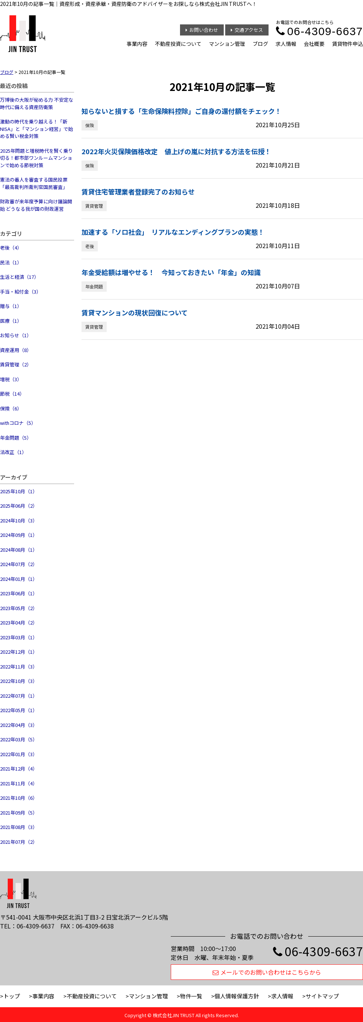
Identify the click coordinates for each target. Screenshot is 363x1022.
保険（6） (11, 408)
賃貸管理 (94, 206)
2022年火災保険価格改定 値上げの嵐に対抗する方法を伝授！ (176, 151)
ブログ (260, 43)
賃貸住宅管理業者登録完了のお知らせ (138, 191)
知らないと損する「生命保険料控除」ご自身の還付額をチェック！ (181, 111)
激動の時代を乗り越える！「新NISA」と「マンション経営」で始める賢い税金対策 (36, 128)
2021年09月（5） (18, 812)
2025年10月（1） (18, 491)
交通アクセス (247, 29)
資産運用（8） (15, 349)
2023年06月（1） (18, 593)
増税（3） (11, 379)
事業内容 (137, 43)
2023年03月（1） (18, 637)
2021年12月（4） (18, 768)
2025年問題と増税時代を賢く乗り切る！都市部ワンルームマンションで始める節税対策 (36, 158)
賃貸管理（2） (15, 364)
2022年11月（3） (18, 666)
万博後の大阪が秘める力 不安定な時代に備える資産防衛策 (36, 103)
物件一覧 (191, 996)
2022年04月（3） (18, 724)
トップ (11, 996)
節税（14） (12, 393)
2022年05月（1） (18, 710)
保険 (89, 125)
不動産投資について (178, 43)
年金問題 (94, 286)
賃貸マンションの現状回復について (134, 312)
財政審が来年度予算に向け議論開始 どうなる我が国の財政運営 (36, 205)
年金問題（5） (15, 437)
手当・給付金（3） (20, 291)
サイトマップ (322, 996)
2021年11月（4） (18, 783)
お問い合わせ (202, 29)
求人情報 (286, 43)
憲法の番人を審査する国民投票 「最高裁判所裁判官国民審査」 (33, 183)
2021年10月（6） (18, 797)
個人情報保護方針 (236, 996)
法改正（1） (13, 452)
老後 (89, 246)
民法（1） (11, 262)
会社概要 (314, 43)
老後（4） (11, 247)
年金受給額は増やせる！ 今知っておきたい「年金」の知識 (171, 272)
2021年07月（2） (18, 841)
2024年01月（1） (18, 578)
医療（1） (11, 320)
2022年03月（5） (18, 739)
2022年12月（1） (18, 651)
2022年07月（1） (18, 695)
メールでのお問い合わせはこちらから (267, 972)
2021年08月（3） (18, 826)
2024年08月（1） (18, 549)
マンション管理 (227, 43)
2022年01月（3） (18, 754)
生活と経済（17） (19, 276)
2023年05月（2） (18, 608)
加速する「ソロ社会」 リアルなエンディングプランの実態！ (172, 232)
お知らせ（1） (15, 335)
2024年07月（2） (18, 564)
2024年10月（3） (18, 520)
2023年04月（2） (18, 622)
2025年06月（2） (18, 505)
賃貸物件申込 (347, 43)
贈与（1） (11, 305)
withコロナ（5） (18, 422)
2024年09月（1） (18, 534)
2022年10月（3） (18, 680)
